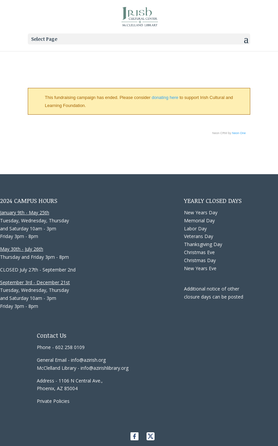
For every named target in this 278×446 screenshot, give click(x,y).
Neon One (239, 133)
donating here (165, 97)
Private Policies (53, 401)
